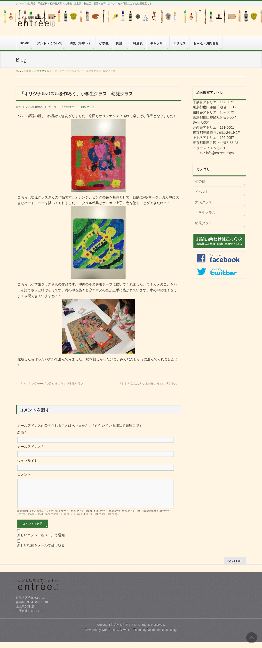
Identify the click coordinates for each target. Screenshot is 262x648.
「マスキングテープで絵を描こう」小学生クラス (50, 383)
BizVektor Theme (131, 635)
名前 (21, 433)
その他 (200, 181)
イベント (202, 192)
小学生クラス (41, 71)
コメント (24, 474)
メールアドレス (30, 447)
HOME (19, 71)
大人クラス (203, 202)
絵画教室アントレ (125, 630)
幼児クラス (88, 106)
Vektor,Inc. (154, 635)
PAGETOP (235, 566)
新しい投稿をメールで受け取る (41, 551)
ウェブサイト (27, 461)
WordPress (109, 635)
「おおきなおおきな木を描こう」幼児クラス (150, 383)
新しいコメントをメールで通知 (41, 541)
